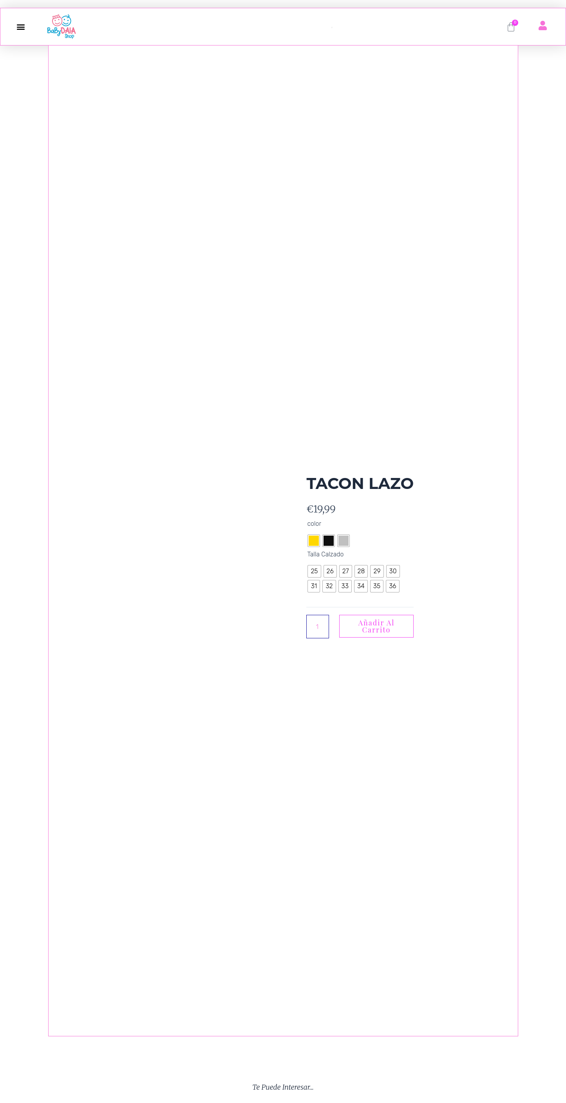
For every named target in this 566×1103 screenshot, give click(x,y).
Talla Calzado (325, 554)
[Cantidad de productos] (317, 626)
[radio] (314, 541)
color (314, 523)
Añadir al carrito (376, 626)
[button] (20, 26)
